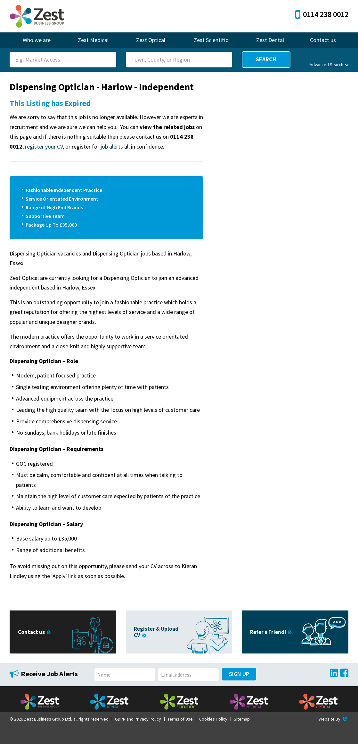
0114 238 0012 (321, 14)
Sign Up (239, 674)
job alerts (112, 146)
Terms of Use (180, 719)
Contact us (323, 40)
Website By (333, 719)
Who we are (37, 40)
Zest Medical (93, 40)
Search (266, 59)
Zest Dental (270, 40)
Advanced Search (329, 64)
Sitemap (242, 719)
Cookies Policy (213, 719)
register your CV (44, 146)
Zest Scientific (211, 40)
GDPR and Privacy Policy (138, 719)
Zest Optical (150, 40)
